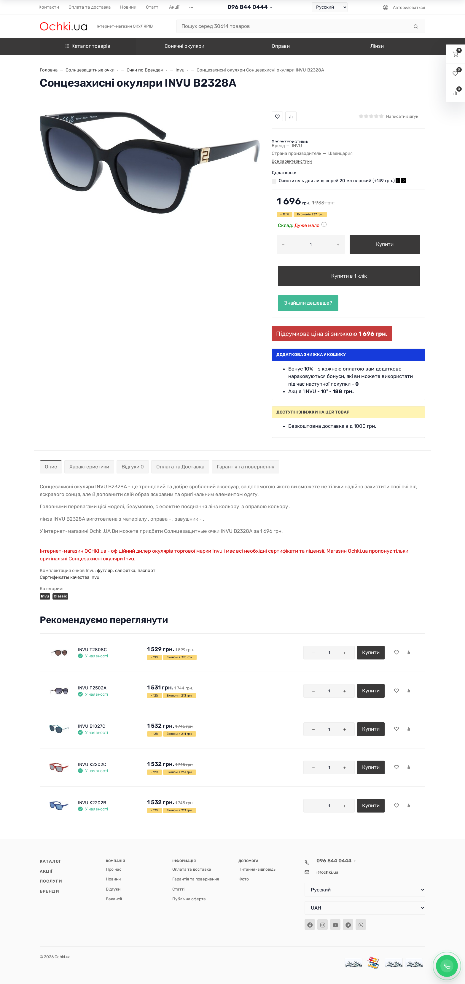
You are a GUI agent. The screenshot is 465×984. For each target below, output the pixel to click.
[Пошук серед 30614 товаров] (292, 26)
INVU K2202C (92, 764)
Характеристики (89, 467)
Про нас (114, 869)
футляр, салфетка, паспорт (126, 570)
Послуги (51, 881)
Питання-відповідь (257, 869)
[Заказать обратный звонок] (447, 966)
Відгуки (113, 889)
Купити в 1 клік (349, 276)
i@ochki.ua (327, 872)
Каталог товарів (88, 46)
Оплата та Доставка (180, 467)
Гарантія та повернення (245, 467)
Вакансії (114, 898)
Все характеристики (292, 161)
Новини (113, 879)
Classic (60, 596)
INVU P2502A (92, 688)
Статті (178, 889)
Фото (243, 879)
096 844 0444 (247, 7)
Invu (45, 596)
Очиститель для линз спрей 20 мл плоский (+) (342, 180)
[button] (455, 54)
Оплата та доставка (191, 869)
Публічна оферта (189, 898)
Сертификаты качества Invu (69, 577)
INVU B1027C (91, 726)
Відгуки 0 (133, 467)
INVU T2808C (92, 649)
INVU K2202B (92, 802)
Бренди (49, 891)
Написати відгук (402, 116)
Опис (51, 467)
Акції (46, 871)
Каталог (51, 861)
